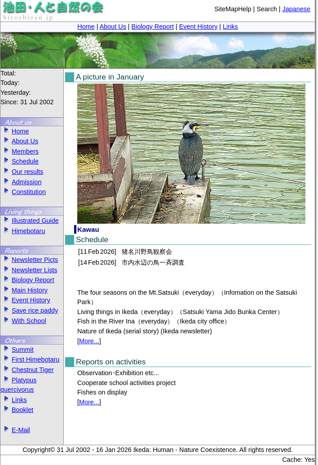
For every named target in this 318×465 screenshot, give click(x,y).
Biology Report (153, 26)
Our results (21, 171)
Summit (17, 349)
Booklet (16, 409)
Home (85, 26)
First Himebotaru (29, 359)
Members (19, 151)
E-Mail (15, 430)
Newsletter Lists (28, 270)
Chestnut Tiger (27, 369)
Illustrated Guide (29, 220)
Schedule (19, 161)
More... (89, 341)
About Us (113, 26)
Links (230, 26)
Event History (198, 26)
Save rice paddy (29, 310)
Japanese (296, 9)
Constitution (23, 191)
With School (23, 320)
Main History (24, 290)
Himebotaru (22, 231)
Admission (20, 182)
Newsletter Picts (29, 259)
